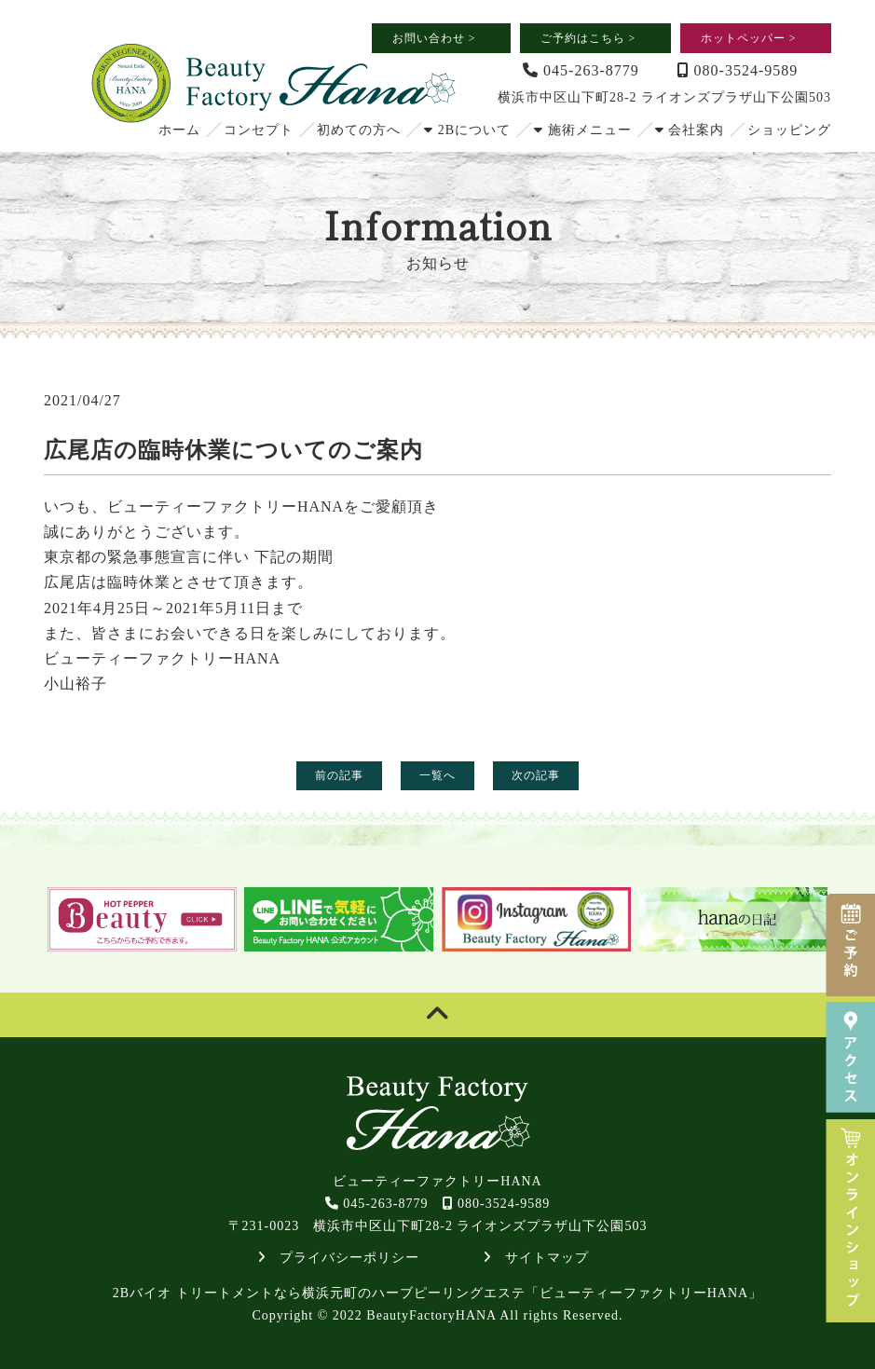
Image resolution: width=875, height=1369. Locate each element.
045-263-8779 (581, 70)
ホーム (179, 130)
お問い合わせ (434, 38)
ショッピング (789, 130)
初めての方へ (359, 130)
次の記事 (536, 775)
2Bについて (467, 130)
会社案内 (690, 130)
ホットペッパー (749, 38)
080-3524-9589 (738, 70)
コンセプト (259, 130)
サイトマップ (536, 1258)
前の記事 (339, 775)
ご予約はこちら (588, 38)
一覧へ (437, 775)
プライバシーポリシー (338, 1258)
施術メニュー (583, 130)
